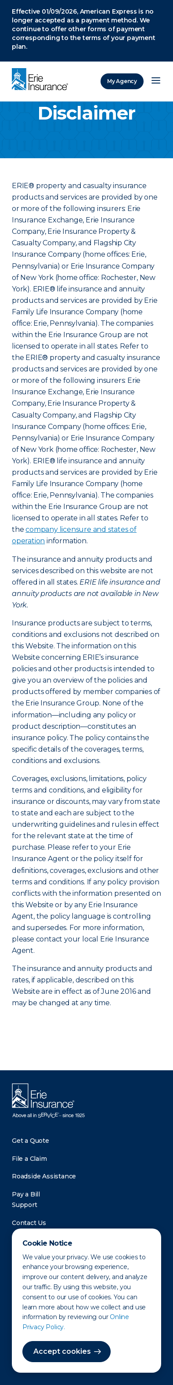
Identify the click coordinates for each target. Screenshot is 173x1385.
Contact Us (29, 1223)
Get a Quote (30, 1141)
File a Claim (29, 1159)
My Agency (122, 81)
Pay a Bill (26, 1194)
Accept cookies (62, 1351)
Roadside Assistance (44, 1176)
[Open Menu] (156, 81)
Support (24, 1205)
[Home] (42, 80)
